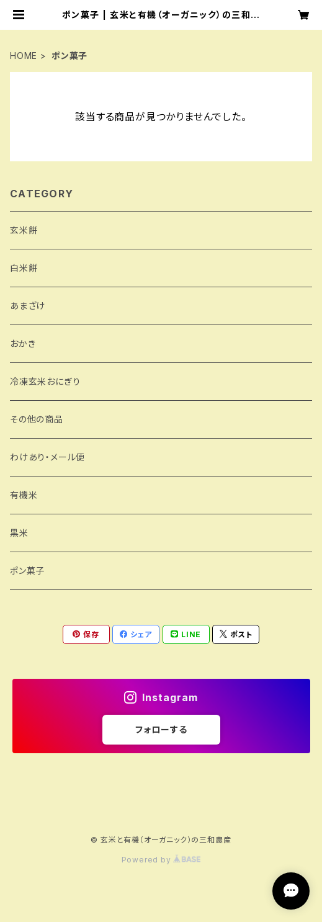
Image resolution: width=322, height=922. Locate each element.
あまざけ (27, 305)
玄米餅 (23, 230)
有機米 (23, 495)
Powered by (161, 859)
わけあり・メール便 (47, 457)
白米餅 (23, 267)
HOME (23, 55)
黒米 (19, 532)
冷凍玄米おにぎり (45, 381)
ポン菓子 (27, 570)
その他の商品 (36, 419)
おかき (22, 343)
